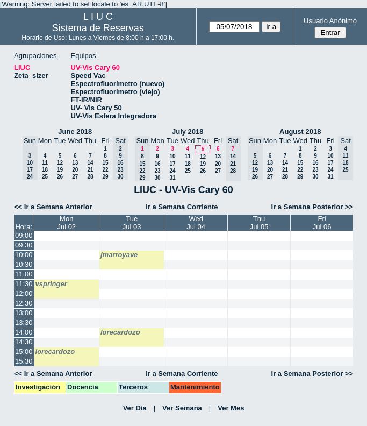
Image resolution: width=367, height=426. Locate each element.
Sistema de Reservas (98, 28)
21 (90, 170)
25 (45, 177)
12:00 (24, 293)
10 (172, 156)
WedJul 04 (195, 223)
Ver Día (135, 408)
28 (90, 177)
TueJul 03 (132, 223)
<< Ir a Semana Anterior (53, 207)
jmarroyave (119, 255)
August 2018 (300, 131)
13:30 (24, 322)
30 (157, 178)
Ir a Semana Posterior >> (312, 207)
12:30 (24, 303)
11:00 (24, 274)
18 (45, 170)
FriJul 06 (322, 223)
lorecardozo (120, 332)
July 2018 (188, 131)
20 (75, 170)
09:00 (24, 235)
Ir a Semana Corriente (182, 207)
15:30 (24, 361)
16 (157, 164)
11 (45, 163)
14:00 (24, 332)
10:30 (24, 264)
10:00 (24, 255)
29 (105, 177)
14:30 (24, 342)
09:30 (24, 245)
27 (75, 177)
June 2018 (75, 131)
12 (60, 163)
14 (90, 163)
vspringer (51, 284)
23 (157, 171)
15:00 (24, 351)
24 (172, 171)
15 (105, 163)
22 (105, 170)
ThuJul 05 (259, 223)
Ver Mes (231, 408)
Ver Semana (182, 408)
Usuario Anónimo (330, 21)
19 (60, 170)
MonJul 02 (66, 223)
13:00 (24, 313)
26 (60, 177)
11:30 (24, 284)
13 (75, 163)
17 (172, 164)
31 (172, 178)
